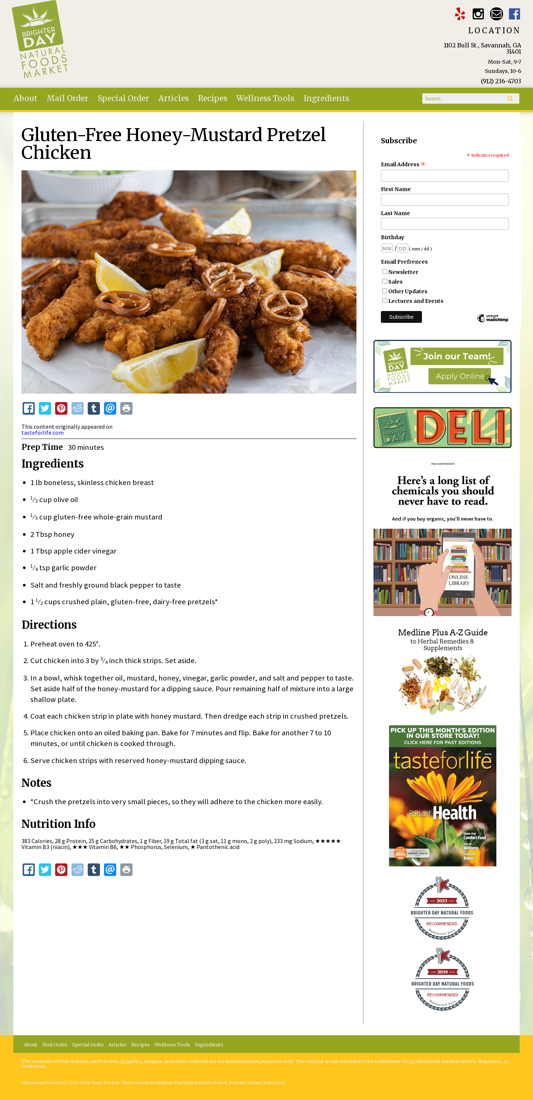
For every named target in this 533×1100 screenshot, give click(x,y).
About (25, 98)
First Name (396, 189)
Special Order (123, 98)
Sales (395, 281)
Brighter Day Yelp (460, 13)
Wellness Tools (265, 98)
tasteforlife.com (42, 432)
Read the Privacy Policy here (257, 1082)
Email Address (403, 164)
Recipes (212, 98)
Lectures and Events (415, 301)
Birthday (392, 237)
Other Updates (408, 291)
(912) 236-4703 (501, 81)
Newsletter (403, 272)
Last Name (395, 213)
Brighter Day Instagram (478, 13)
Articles (173, 98)
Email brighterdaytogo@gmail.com (496, 13)
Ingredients (326, 98)
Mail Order (67, 98)
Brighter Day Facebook (514, 13)
